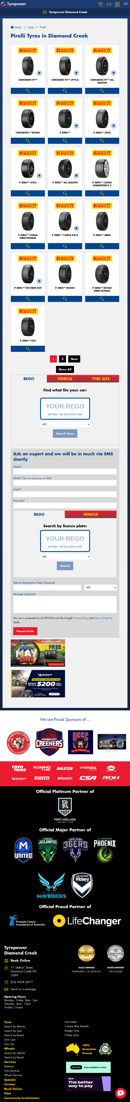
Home (16, 27)
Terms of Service (103, 618)
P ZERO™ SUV (28, 340)
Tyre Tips (9, 1013)
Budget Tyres (72, 999)
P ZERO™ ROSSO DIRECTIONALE (102, 289)
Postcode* (19, 501)
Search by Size (13, 999)
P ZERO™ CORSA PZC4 (65, 235)
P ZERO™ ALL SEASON (65, 182)
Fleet (7, 1062)
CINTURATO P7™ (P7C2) (65, 79)
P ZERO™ (65, 132)
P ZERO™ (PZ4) (102, 132)
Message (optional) (24, 594)
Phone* (32, 478)
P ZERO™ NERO (102, 235)
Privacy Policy (80, 618)
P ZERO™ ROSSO (65, 288)
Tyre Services (11, 1039)
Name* (17, 467)
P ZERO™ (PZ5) (28, 182)
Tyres (8, 991)
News (8, 1071)
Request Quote (25, 631)
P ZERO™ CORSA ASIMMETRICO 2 (102, 184)
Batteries (9, 1035)
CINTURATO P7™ (27, 79)
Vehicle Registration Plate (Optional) (34, 583)
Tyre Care (9, 1008)
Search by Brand (14, 1004)
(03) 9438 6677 (22, 951)
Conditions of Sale (45, 1096)
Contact (9, 1053)
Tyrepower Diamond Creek (65, 12)
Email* (17, 489)
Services (10, 1030)
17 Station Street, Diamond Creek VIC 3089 (24, 940)
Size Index (71, 990)
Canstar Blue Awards (77, 995)
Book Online (13, 1057)
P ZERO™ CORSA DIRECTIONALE (28, 237)
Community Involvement (21, 1067)
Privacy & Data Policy (24, 1096)
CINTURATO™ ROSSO (28, 132)
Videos (9, 1076)
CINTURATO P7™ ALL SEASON (102, 81)
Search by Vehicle (14, 995)
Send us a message (23, 958)
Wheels (9, 1017)
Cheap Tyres (72, 1004)
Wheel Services (13, 1044)
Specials (10, 1048)
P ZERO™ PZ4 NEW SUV (28, 288)
